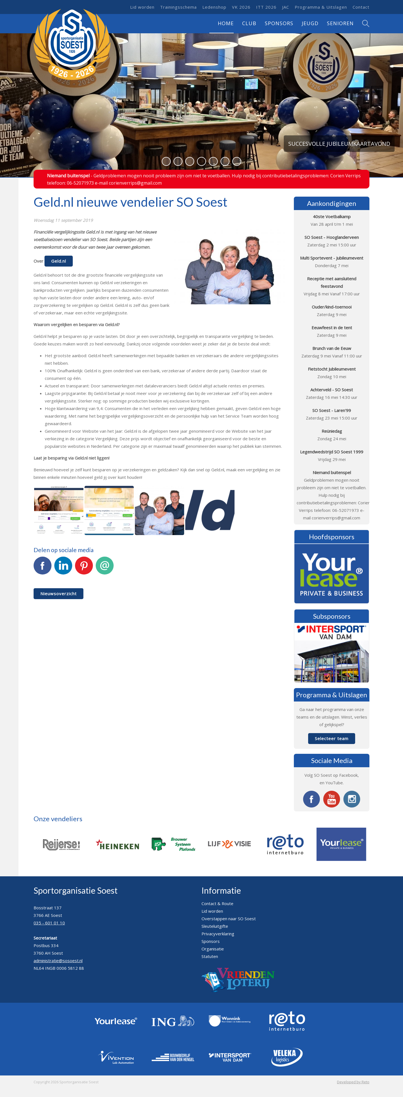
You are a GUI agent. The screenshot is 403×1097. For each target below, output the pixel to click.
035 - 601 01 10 (49, 923)
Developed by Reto (353, 1081)
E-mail (105, 569)
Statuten (210, 956)
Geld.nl (58, 261)
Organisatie (213, 949)
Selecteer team (331, 738)
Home (226, 23)
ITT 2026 (266, 7)
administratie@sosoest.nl (58, 960)
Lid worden (142, 7)
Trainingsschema (178, 7)
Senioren (340, 23)
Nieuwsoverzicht (58, 593)
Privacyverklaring (218, 933)
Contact (361, 7)
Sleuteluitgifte (215, 926)
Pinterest (84, 569)
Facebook (42, 569)
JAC (285, 7)
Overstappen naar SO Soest (229, 918)
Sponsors (279, 23)
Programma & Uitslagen (321, 7)
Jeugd (310, 23)
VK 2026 (241, 7)
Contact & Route (217, 903)
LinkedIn (63, 569)
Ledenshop (214, 7)
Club (249, 23)
